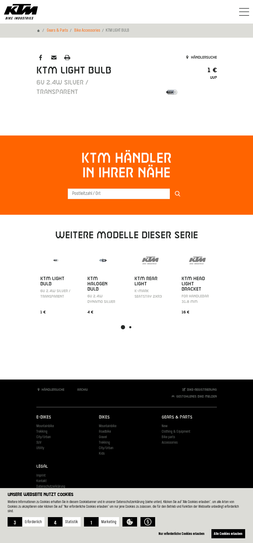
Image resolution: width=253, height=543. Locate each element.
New (164, 426)
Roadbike (105, 432)
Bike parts (168, 437)
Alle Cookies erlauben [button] (227, 533)
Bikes (104, 417)
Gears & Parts (57, 31)
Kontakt (41, 481)
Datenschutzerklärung (50, 487)
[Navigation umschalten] (244, 12)
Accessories (170, 443)
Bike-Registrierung (199, 389)
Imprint (41, 476)
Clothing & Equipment (176, 432)
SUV (38, 443)
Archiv (80, 389)
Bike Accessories (87, 31)
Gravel (103, 437)
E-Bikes (43, 417)
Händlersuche (201, 57)
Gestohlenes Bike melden (194, 396)
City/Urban (43, 437)
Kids (102, 454)
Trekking (41, 432)
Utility (40, 448)
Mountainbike (45, 426)
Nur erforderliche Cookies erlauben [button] (180, 533)
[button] (26, 522)
